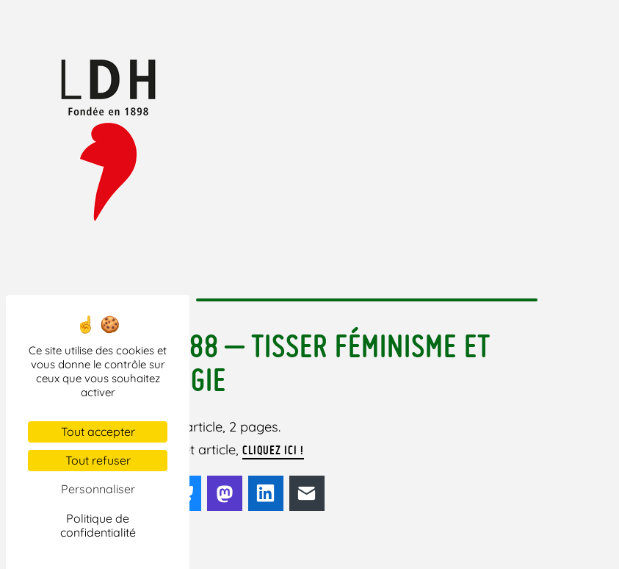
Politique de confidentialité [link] (98, 525)
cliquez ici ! (273, 450)
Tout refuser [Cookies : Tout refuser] (98, 460)
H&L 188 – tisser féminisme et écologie (306, 362)
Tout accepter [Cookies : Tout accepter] (98, 431)
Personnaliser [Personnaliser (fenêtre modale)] (98, 489)
